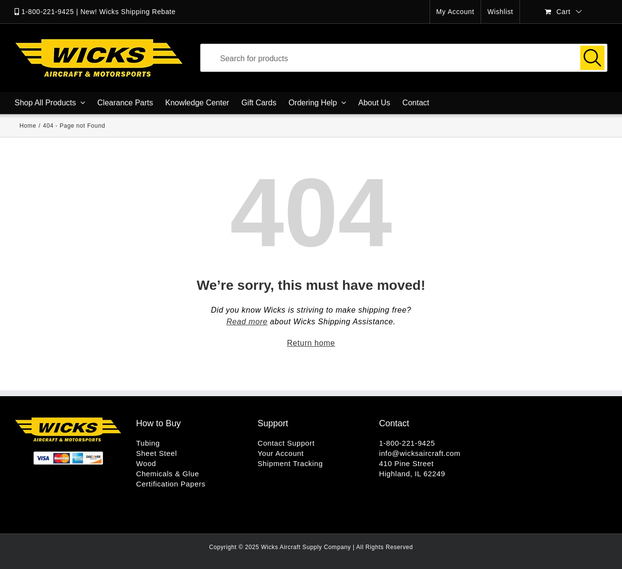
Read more (247, 322)
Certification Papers (171, 484)
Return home (311, 343)
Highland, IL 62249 (412, 473)
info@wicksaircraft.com (420, 453)
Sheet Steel (156, 453)
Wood (146, 463)
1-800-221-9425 (47, 12)
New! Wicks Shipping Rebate (127, 12)
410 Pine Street (406, 463)
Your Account (281, 453)
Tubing (148, 443)
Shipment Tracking (290, 463)
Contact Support (286, 443)
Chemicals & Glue (167, 473)
